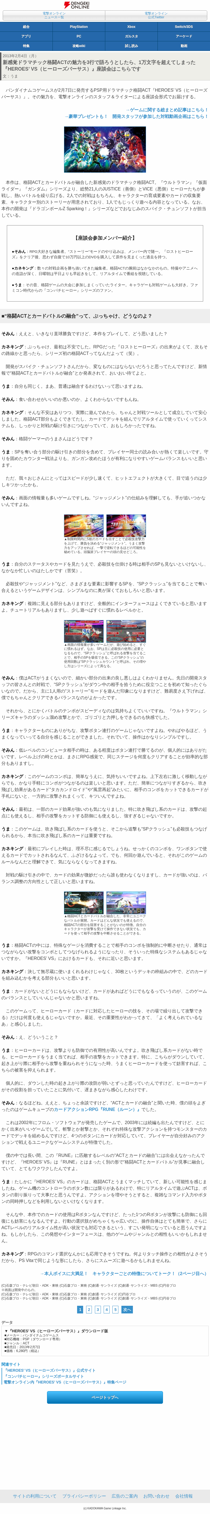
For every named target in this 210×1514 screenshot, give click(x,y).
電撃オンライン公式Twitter (156, 15)
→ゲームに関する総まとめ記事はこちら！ (167, 110)
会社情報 (184, 1496)
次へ (127, 1309)
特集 (26, 46)
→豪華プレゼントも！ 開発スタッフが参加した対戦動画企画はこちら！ (136, 116)
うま (14, 76)
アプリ (26, 36)
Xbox (131, 27)
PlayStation (79, 27)
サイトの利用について (35, 1496)
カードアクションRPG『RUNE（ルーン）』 (97, 1109)
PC (79, 36)
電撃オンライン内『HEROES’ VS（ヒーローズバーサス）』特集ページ (65, 1382)
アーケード (184, 36)
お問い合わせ (156, 1496)
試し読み (131, 46)
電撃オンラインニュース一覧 (54, 15)
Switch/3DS (184, 27)
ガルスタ (131, 36)
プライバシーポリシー (84, 1496)
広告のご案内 (125, 1496)
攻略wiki (78, 46)
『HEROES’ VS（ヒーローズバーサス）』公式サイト (50, 1370)
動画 (184, 46)
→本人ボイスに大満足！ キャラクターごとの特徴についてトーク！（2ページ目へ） (124, 1273)
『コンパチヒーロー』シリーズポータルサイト (44, 1376)
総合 (26, 27)
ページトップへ (105, 1397)
